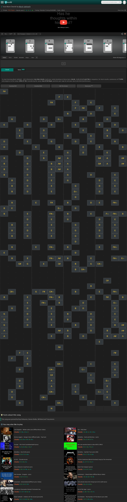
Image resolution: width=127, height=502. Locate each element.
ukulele (16, 57)
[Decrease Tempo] (2, 34)
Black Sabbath (25, 7)
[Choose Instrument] (36, 57)
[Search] (119, 2)
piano (10, 57)
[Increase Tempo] (14, 34)
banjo (27, 57)
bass (33, 57)
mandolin (21, 57)
